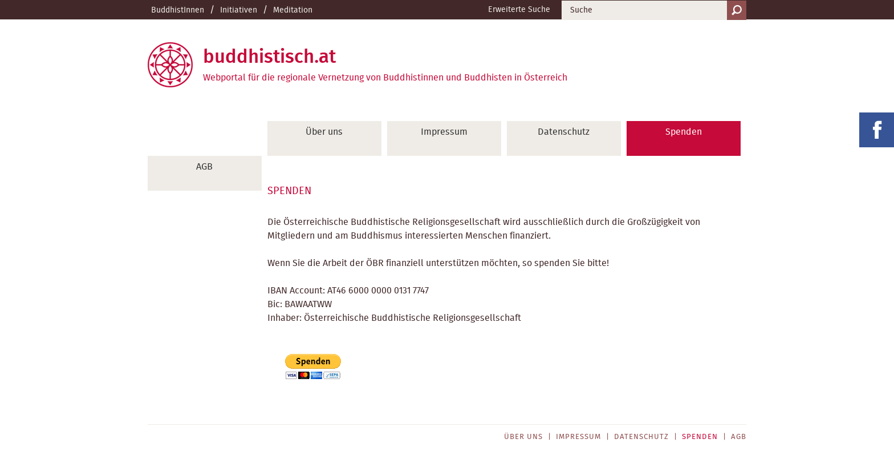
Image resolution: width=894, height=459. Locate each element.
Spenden (683, 131)
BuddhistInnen (177, 10)
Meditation (292, 10)
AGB (204, 166)
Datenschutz (564, 131)
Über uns (324, 131)
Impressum (444, 131)
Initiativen (238, 10)
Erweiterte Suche (519, 10)
